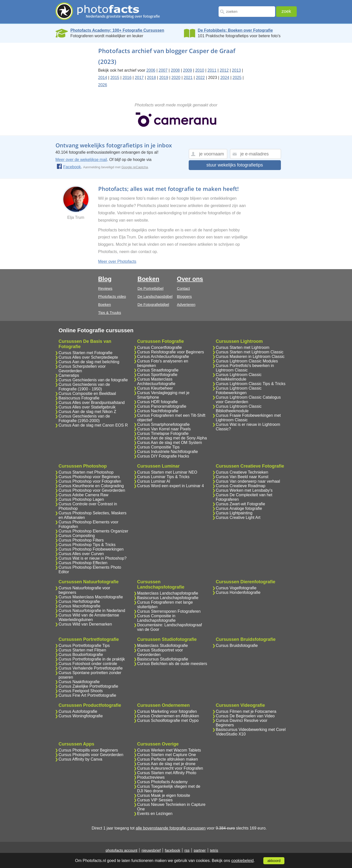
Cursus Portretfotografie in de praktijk (92, 659)
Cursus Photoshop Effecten (83, 563)
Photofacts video (112, 296)
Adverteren (186, 304)
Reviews (105, 288)
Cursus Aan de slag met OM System (169, 442)
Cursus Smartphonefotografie (163, 424)
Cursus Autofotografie (78, 711)
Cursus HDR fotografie (157, 402)
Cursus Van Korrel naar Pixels (164, 429)
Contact (183, 288)
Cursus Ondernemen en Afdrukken (168, 716)
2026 (102, 85)
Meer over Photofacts (117, 261)
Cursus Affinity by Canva (80, 759)
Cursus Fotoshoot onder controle (88, 664)
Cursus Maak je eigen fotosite (163, 795)
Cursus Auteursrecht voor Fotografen (170, 768)
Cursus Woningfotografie (81, 716)
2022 (200, 77)
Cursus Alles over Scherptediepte (88, 357)
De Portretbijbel (150, 288)
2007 (163, 70)
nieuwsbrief (151, 850)
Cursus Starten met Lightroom (242, 347)
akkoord (273, 861)
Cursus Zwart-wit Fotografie (240, 504)
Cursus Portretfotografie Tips (84, 645)
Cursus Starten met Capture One (166, 755)
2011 (212, 70)
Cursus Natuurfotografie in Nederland (92, 610)
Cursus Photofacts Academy (162, 782)
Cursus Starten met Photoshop (86, 472)
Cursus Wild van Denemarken (85, 624)
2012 (224, 70)
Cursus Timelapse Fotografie (163, 433)
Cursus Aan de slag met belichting (89, 362)
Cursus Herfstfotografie (79, 601)
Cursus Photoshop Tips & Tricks (87, 545)
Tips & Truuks (109, 312)
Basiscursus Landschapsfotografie (167, 598)
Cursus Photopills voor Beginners (88, 750)
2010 (199, 70)
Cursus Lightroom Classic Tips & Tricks (250, 384)
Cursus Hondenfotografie (238, 592)
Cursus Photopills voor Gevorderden (91, 755)
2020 (175, 77)
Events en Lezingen (155, 813)
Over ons (190, 278)
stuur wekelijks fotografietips (234, 165)
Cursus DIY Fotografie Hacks (163, 456)
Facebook (69, 167)
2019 (163, 77)
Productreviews (151, 777)
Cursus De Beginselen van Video (245, 716)
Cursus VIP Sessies (155, 800)
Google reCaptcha (134, 167)
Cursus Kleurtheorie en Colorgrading (91, 486)
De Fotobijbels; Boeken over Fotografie (235, 30)
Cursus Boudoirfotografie (81, 654)
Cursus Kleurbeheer (155, 388)
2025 (237, 77)
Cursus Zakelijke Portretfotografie (88, 686)
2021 (188, 77)
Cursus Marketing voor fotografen (167, 711)
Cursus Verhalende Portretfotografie (91, 668)
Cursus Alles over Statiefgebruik (87, 407)
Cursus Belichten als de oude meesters (172, 664)
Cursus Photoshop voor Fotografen (90, 481)
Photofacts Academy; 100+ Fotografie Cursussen (117, 30)
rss (186, 850)
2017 (139, 77)
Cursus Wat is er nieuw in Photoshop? (93, 558)
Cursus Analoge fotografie (239, 508)
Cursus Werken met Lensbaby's (244, 490)
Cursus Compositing (77, 535)
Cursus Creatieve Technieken (242, 472)
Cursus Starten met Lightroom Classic (249, 352)
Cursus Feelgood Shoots (81, 691)
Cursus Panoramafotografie (161, 406)
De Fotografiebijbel (153, 304)
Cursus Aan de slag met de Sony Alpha (172, 438)
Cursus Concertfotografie (159, 347)
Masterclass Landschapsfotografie (167, 593)
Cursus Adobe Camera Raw (83, 495)
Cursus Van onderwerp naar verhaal (248, 481)
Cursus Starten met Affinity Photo (166, 773)
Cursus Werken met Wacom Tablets (169, 750)
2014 (102, 77)
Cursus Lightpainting (234, 513)
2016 (127, 77)
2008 (175, 70)
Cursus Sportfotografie (157, 375)
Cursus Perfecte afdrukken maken (167, 759)
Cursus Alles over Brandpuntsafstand (92, 402)
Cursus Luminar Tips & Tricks (163, 477)
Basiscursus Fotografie (79, 398)
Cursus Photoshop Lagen (81, 499)
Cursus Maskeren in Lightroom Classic (250, 356)
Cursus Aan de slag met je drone (166, 764)
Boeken (104, 304)
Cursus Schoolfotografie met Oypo (168, 720)
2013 (236, 70)
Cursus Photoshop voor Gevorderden (92, 490)
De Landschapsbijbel (154, 296)
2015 (114, 77)
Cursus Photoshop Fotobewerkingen (91, 549)
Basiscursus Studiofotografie (162, 659)
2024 (224, 77)
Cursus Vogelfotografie (236, 588)
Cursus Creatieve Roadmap (240, 486)
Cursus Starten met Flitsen (82, 650)
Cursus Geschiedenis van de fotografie (93, 380)
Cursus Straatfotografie (158, 370)
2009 (187, 70)
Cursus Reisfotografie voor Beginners (170, 352)
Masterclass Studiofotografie (162, 645)
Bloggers (184, 296)
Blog (105, 278)
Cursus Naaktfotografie (79, 682)
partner (200, 850)
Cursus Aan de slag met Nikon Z (87, 411)
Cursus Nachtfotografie (157, 411)
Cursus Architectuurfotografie (163, 356)
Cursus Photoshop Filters (81, 540)
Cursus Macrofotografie (79, 606)
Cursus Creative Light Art (238, 517)
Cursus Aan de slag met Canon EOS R (93, 425)
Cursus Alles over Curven (81, 554)
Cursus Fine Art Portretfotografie (87, 695)
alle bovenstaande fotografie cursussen (171, 828)
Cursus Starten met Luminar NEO (167, 472)
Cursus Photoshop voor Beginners (89, 477)
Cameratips (69, 375)
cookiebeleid (242, 860)
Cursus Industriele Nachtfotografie (167, 451)
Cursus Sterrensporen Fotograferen (169, 611)
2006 (151, 70)
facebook (172, 850)
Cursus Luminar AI (153, 481)
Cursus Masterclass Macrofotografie (91, 597)
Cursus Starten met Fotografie (85, 353)
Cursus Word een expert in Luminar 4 (170, 486)
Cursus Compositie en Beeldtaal (87, 393)
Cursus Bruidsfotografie (237, 645)
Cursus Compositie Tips (158, 447)
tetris (214, 850)
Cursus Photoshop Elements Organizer (93, 531)
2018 (151, 77)
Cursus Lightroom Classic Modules (247, 361)
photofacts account (121, 850)
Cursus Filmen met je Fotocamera (246, 711)
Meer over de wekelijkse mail (81, 159)
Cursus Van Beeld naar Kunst (242, 477)
